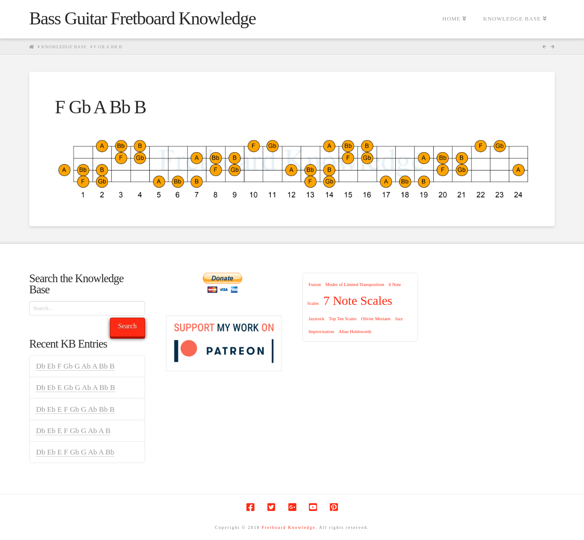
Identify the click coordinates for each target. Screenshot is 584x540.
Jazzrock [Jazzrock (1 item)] (316, 318)
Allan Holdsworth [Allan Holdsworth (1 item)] (354, 331)
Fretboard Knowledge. (289, 527)
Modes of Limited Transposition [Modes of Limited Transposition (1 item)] (354, 284)
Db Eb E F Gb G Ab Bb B (75, 409)
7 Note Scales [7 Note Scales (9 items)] (357, 300)
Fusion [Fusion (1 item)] (314, 284)
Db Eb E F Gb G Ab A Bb (75, 452)
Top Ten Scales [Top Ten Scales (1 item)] (343, 318)
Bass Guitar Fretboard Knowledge (142, 18)
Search (127, 326)
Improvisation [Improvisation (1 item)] (321, 331)
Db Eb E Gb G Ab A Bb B (75, 387)
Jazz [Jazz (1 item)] (399, 318)
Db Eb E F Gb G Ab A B (73, 430)
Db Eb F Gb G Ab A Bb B (75, 366)
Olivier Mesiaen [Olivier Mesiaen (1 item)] (376, 318)
